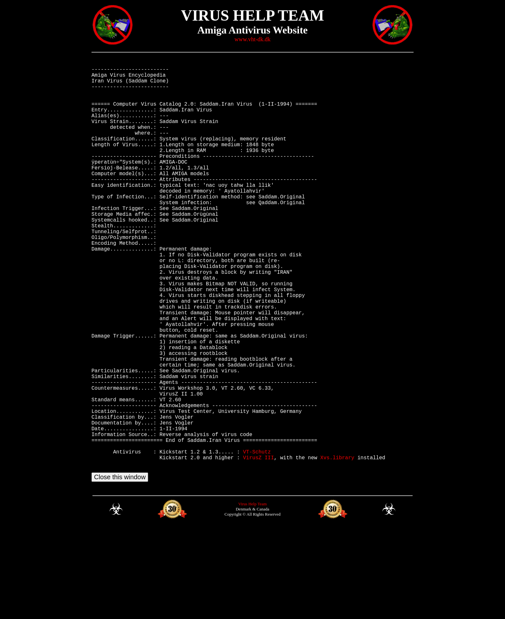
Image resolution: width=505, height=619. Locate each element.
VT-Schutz (257, 537)
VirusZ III (258, 544)
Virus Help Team (252, 595)
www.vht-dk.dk (252, 39)
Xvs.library (337, 544)
